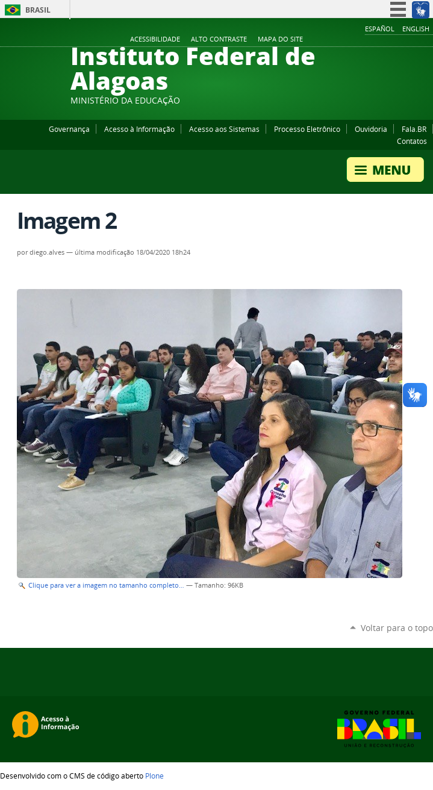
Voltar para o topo (397, 627)
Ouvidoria (371, 129)
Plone (154, 775)
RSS (427, 40)
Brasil (38, 10)
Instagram (397, 40)
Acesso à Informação (139, 129)
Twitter (412, 40)
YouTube (382, 40)
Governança (69, 129)
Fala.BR (414, 129)
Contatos (412, 141)
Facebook (367, 40)
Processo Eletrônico (307, 129)
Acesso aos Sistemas (224, 129)
